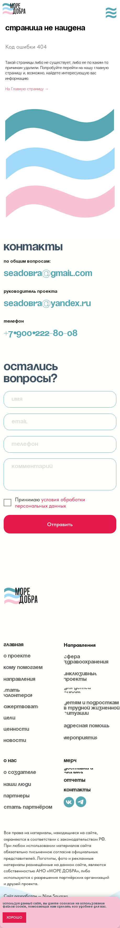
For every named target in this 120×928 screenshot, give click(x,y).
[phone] (60, 444)
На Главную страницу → (26, 89)
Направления (80, 645)
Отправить (60, 524)
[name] (60, 399)
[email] (60, 422)
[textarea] (60, 474)
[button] (18, 693)
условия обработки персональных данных (50, 502)
